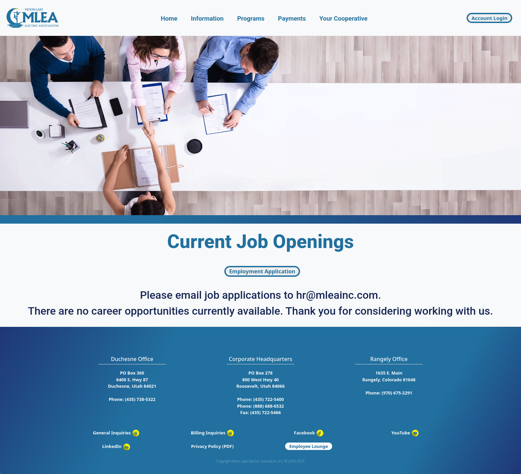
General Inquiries (116, 433)
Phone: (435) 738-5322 (132, 399)
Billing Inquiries (212, 433)
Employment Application (262, 271)
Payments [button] (292, 18)
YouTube (404, 433)
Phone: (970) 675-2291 (389, 393)
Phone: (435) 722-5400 (260, 399)
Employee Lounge (308, 446)
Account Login (489, 18)
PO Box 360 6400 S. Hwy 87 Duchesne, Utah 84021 (132, 379)
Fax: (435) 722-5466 (260, 412)
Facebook (308, 433)
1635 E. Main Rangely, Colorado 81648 (388, 376)
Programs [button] (251, 18)
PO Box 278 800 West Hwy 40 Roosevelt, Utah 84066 (261, 379)
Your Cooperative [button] (343, 18)
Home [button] (169, 18)
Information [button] (207, 18)
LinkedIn (116, 446)
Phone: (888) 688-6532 (260, 406)
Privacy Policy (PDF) (212, 446)
